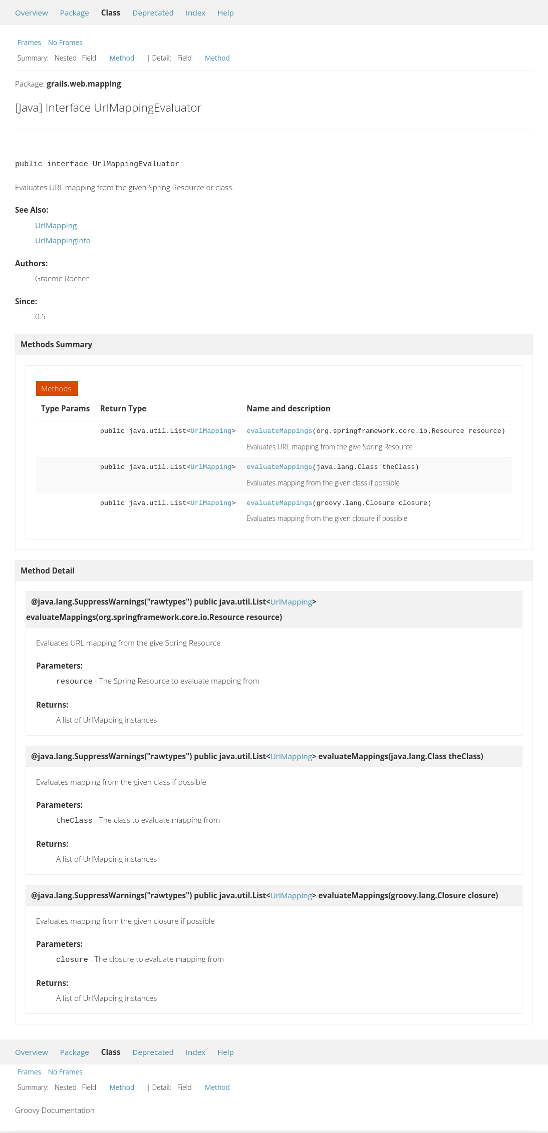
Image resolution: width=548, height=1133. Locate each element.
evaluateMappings (279, 431)
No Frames (65, 42)
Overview (31, 13)
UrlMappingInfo (63, 240)
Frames (29, 42)
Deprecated (153, 13)
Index (195, 13)
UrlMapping (56, 225)
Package (74, 13)
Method (122, 58)
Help (225, 13)
